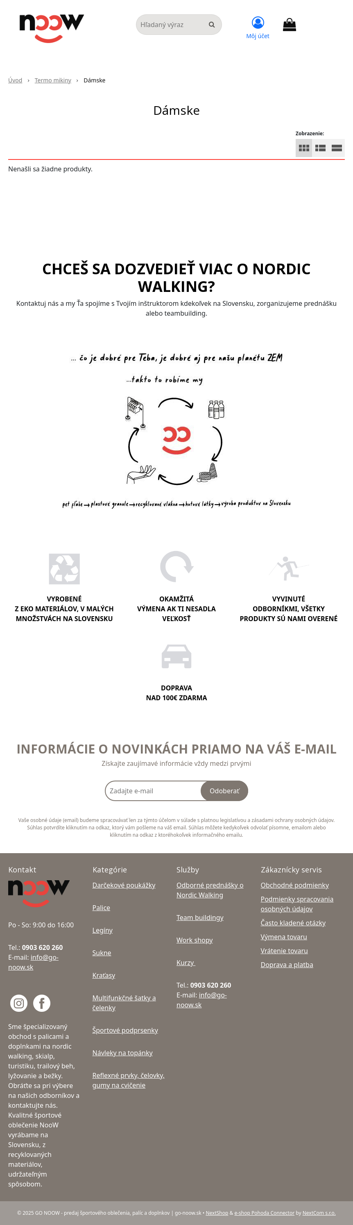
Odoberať (224, 790)
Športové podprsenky (125, 1030)
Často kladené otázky (293, 922)
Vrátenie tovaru (284, 950)
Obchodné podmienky (295, 885)
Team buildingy (200, 917)
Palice (102, 907)
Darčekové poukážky (124, 885)
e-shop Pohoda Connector (264, 1212)
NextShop (217, 1212)
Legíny (103, 930)
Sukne (102, 952)
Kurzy (185, 962)
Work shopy (194, 940)
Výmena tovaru (284, 936)
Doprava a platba (287, 964)
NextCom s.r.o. (319, 1212)
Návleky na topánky (123, 1052)
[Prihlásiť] (257, 26)
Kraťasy (104, 975)
